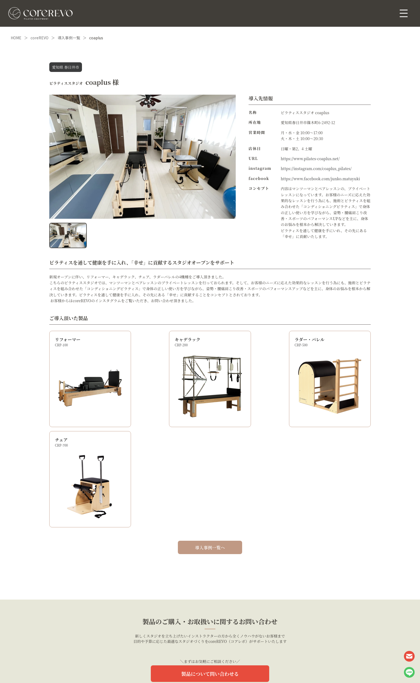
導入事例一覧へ (210, 442)
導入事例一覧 (69, 37)
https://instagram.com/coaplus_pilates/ (316, 168)
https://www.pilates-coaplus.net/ (310, 158)
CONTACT (409, 656)
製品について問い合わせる (210, 568)
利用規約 (215, 668)
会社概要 (230, 668)
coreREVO (39, 37)
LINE (409, 672)
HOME (16, 37)
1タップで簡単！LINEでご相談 (210, 589)
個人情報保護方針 (194, 668)
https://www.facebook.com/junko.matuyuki (320, 178)
